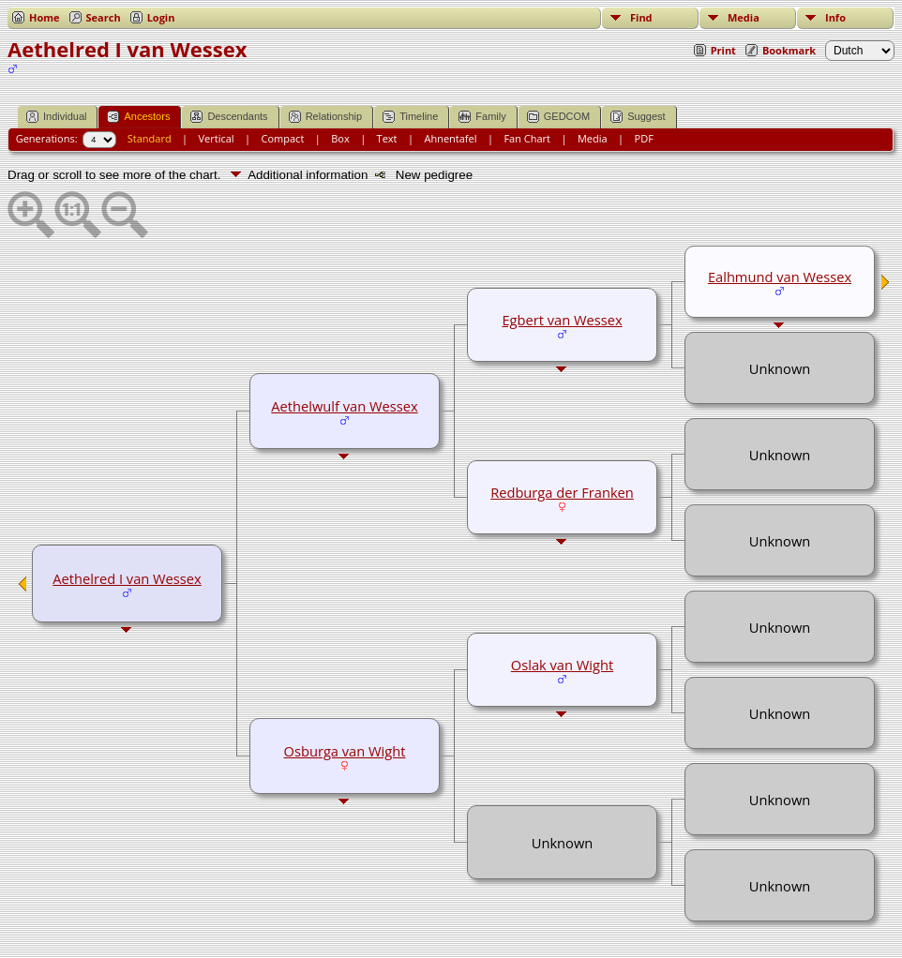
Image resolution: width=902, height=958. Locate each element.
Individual (56, 117)
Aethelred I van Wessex (127, 578)
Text (387, 138)
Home (44, 17)
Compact (283, 138)
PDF (644, 138)
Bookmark (789, 50)
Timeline (410, 117)
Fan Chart (527, 138)
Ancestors (138, 117)
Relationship (326, 117)
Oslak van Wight (562, 664)
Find (641, 17)
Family (482, 117)
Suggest (637, 117)
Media (743, 17)
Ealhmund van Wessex (779, 276)
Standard (150, 138)
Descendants (228, 117)
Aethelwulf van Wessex (344, 406)
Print (723, 50)
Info (835, 17)
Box (340, 138)
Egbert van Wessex (562, 319)
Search (103, 17)
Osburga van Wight (345, 750)
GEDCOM (559, 117)
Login (161, 17)
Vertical (216, 138)
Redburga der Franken (562, 492)
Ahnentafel (450, 138)
